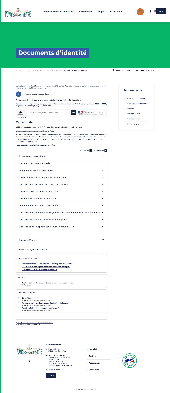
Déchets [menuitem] (91, 356)
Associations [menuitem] (93, 363)
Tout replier (85, 150)
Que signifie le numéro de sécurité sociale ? (39, 270)
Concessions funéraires (135, 98)
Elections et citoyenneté (135, 104)
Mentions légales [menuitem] (80, 389)
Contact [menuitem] (93, 389)
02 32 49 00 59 (100, 104)
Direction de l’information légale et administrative (35, 323)
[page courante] (79, 70)
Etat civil (129, 109)
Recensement (131, 124)
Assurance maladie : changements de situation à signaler (46, 303)
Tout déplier (100, 150)
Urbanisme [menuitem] (93, 370)
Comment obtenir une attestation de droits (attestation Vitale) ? (47, 264)
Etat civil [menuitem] (92, 349)
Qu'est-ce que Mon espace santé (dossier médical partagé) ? (46, 267)
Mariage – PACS (132, 114)
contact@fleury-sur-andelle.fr (39, 106)
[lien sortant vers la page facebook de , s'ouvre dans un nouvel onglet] (150, 12)
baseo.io (37, 325)
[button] (61, 156)
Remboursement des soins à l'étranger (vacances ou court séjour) (48, 283)
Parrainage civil (132, 119)
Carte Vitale (28, 298)
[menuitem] (59, 12)
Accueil (18, 70)
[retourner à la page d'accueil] (18, 12)
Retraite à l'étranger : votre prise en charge (40, 308)
